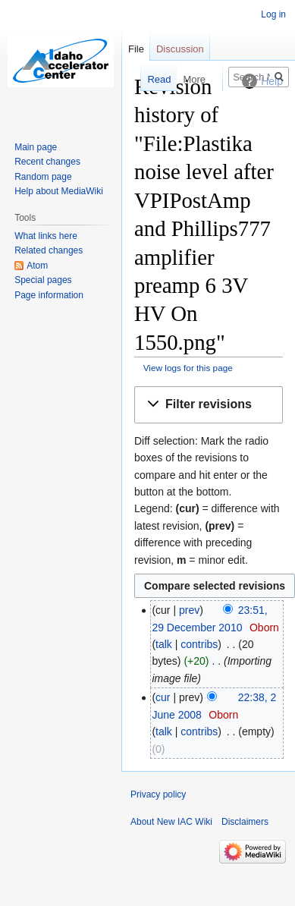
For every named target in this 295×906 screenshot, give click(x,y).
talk (163, 644)
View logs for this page (188, 368)
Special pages (42, 280)
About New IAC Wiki (171, 821)
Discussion (180, 49)
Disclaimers (244, 821)
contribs (199, 644)
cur (162, 697)
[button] (208, 405)
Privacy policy (158, 794)
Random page (42, 176)
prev (189, 610)
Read (151, 79)
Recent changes (47, 161)
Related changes (48, 250)
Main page (35, 147)
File (136, 49)
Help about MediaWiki (58, 191)
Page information (48, 295)
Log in (273, 14)
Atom (37, 265)
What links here (45, 236)
